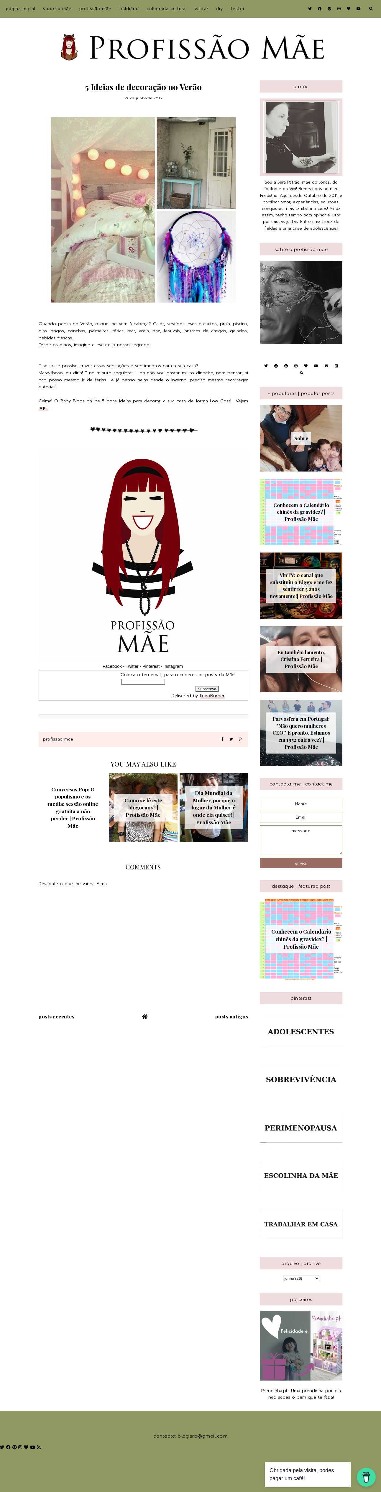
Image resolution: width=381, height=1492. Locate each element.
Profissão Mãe (95, 9)
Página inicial (20, 9)
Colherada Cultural (167, 9)
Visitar (201, 9)
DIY (219, 9)
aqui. (43, 407)
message (301, 840)
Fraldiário (129, 9)
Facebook (112, 666)
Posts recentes (56, 1016)
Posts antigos (231, 1016)
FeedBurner (212, 695)
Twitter (132, 666)
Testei (237, 9)
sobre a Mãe (57, 9)
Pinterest (151, 666)
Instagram (173, 666)
